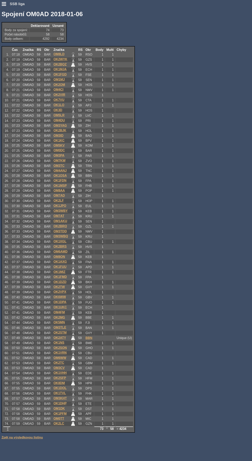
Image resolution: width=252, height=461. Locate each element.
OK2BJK (60, 130)
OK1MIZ (59, 272)
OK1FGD (60, 74)
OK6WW (60, 297)
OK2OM (59, 84)
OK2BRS (60, 246)
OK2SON (60, 347)
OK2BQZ (60, 64)
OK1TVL (60, 393)
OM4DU (59, 120)
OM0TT (59, 418)
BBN (88, 338)
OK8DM (59, 383)
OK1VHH (60, 372)
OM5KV (59, 145)
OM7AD (59, 195)
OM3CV (59, 368)
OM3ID (59, 135)
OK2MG (59, 317)
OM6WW (60, 357)
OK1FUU (60, 266)
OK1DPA (60, 302)
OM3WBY (61, 210)
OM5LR (59, 115)
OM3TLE (60, 327)
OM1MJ (59, 79)
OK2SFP (60, 378)
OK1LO (59, 105)
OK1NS (59, 342)
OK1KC (59, 140)
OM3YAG (60, 125)
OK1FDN (60, 180)
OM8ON (59, 256)
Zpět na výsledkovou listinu (22, 437)
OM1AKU (60, 221)
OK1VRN (60, 352)
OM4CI (59, 89)
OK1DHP (60, 403)
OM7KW (60, 160)
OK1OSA (60, 175)
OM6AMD (61, 251)
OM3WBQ (61, 236)
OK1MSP (60, 185)
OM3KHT (60, 398)
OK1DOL (60, 388)
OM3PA (59, 155)
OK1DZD (60, 282)
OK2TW (59, 287)
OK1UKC (60, 307)
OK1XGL (60, 241)
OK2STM (60, 332)
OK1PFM (60, 413)
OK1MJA (60, 69)
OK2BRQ (60, 226)
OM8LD (59, 54)
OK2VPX (60, 291)
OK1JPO (60, 205)
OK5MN (59, 322)
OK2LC (59, 423)
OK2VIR (59, 94)
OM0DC (59, 150)
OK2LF (59, 200)
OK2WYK (60, 59)
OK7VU (59, 100)
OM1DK (59, 408)
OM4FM (59, 312)
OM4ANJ (60, 170)
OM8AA (59, 190)
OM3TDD (60, 231)
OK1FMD (60, 276)
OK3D (58, 110)
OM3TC (59, 165)
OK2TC (59, 362)
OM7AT (59, 216)
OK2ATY (60, 337)
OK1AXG (60, 261)
